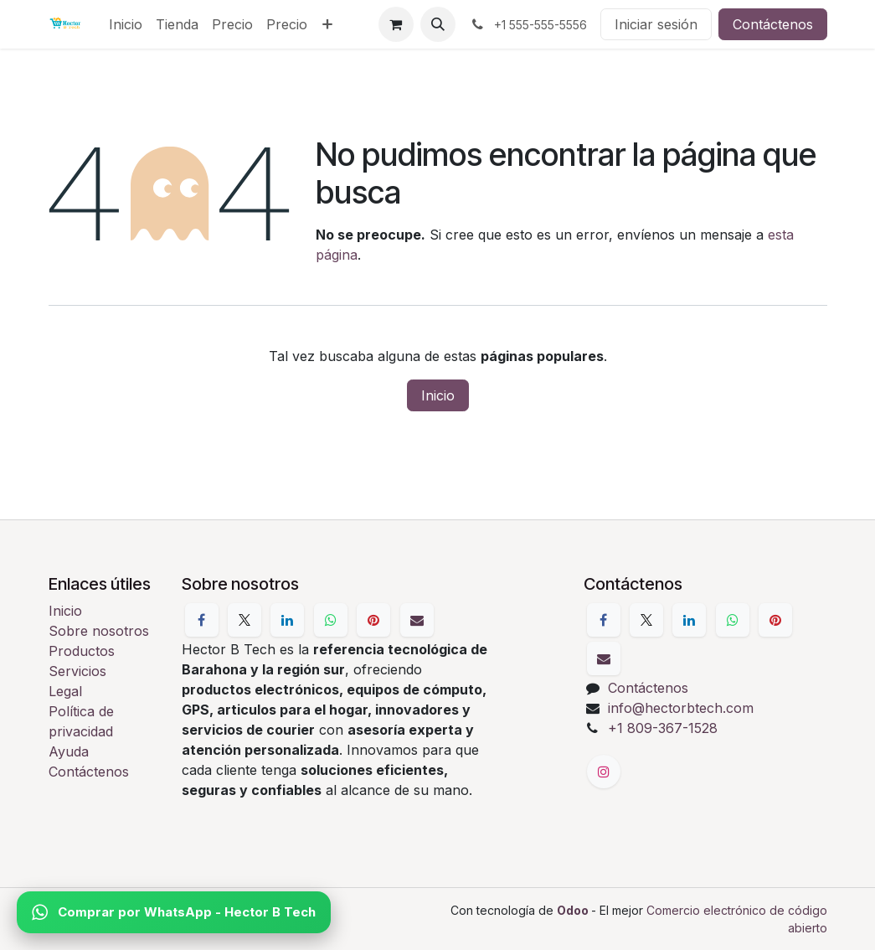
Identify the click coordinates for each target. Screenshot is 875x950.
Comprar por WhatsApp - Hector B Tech (174, 912)
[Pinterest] (373, 620)
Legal (65, 691)
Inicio (438, 395)
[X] (244, 620)
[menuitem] (125, 24)
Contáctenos (773, 24)
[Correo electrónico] (417, 620)
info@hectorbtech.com (681, 708)
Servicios (77, 671)
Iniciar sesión (656, 24)
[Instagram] (603, 771)
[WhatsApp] (330, 620)
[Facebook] (202, 620)
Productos (82, 651)
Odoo (574, 910)
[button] (438, 24)
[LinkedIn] (287, 620)
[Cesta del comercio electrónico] (396, 24)
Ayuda (69, 751)
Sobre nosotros (99, 630)
